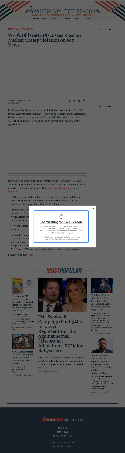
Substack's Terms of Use (69, 237)
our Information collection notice (67, 239)
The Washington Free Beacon (61, 222)
